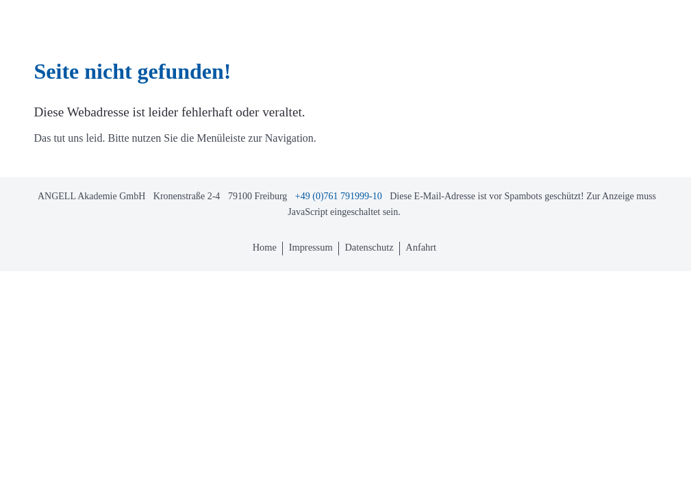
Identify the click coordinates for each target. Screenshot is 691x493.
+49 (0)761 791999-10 (338, 196)
